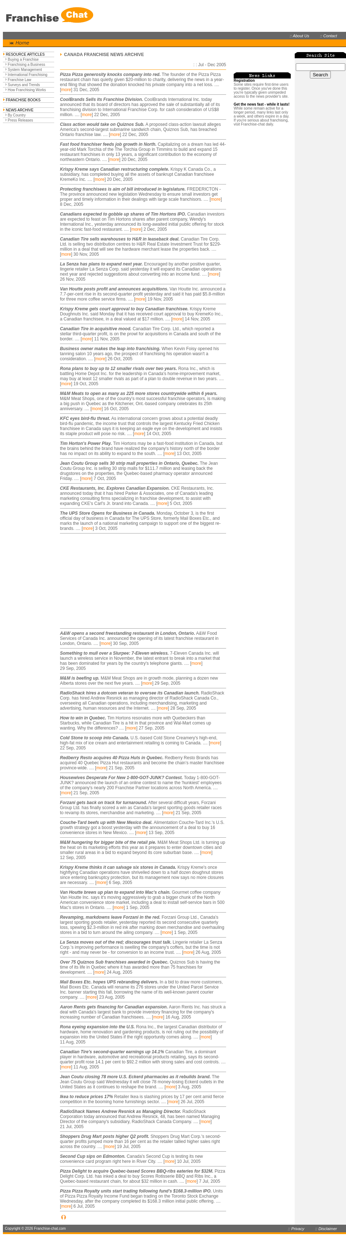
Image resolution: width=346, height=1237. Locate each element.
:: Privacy (296, 1229)
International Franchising (28, 75)
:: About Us (299, 36)
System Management (25, 70)
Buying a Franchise (23, 59)
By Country (17, 115)
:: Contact (328, 36)
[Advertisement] (105, 581)
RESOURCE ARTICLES (25, 54)
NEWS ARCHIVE (20, 110)
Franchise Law (19, 80)
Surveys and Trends (24, 85)
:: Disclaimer (326, 1229)
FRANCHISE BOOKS (23, 100)
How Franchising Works (27, 90)
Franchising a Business (26, 65)
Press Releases (20, 120)
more (66, 89)
